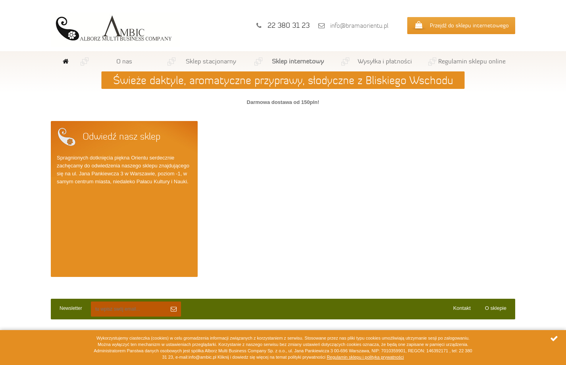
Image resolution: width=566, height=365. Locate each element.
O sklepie (495, 308)
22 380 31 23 (289, 25)
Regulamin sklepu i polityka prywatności (365, 357)
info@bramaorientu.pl (359, 25)
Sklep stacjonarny (211, 61)
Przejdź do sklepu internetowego (469, 25)
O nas (124, 61)
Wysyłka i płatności (385, 61)
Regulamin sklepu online (472, 61)
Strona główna (66, 61)
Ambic (115, 30)
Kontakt (462, 308)
